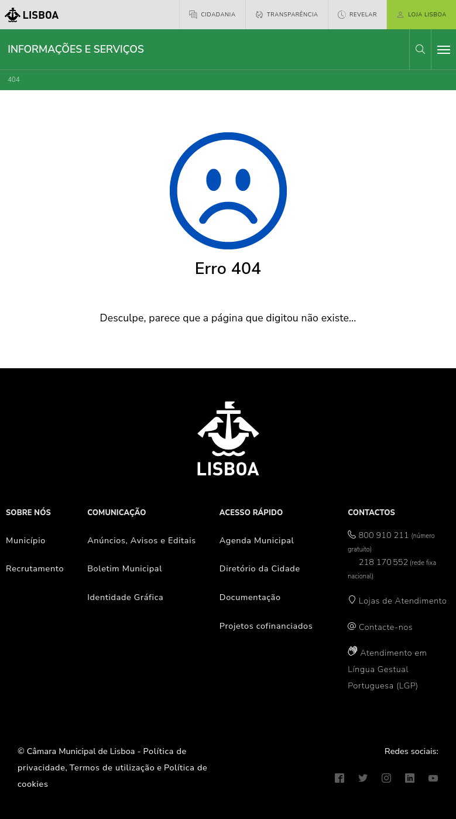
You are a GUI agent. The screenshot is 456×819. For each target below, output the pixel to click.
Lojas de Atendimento (403, 600)
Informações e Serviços (76, 49)
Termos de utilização (112, 767)
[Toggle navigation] (443, 50)
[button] (420, 49)
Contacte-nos (386, 627)
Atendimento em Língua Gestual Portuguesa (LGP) (387, 669)
